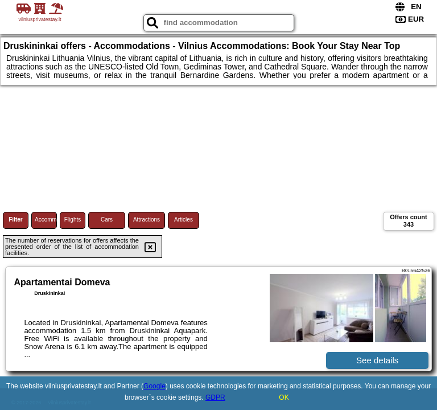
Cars (107, 219)
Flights (72, 219)
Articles (183, 219)
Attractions (146, 219)
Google (154, 386)
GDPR (215, 397)
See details (377, 360)
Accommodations (46, 219)
